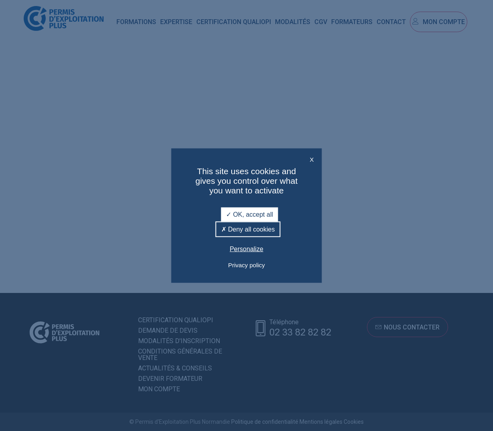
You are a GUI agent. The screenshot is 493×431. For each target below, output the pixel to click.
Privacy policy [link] (246, 264)
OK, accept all (249, 214)
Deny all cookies (248, 229)
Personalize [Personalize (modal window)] (246, 249)
